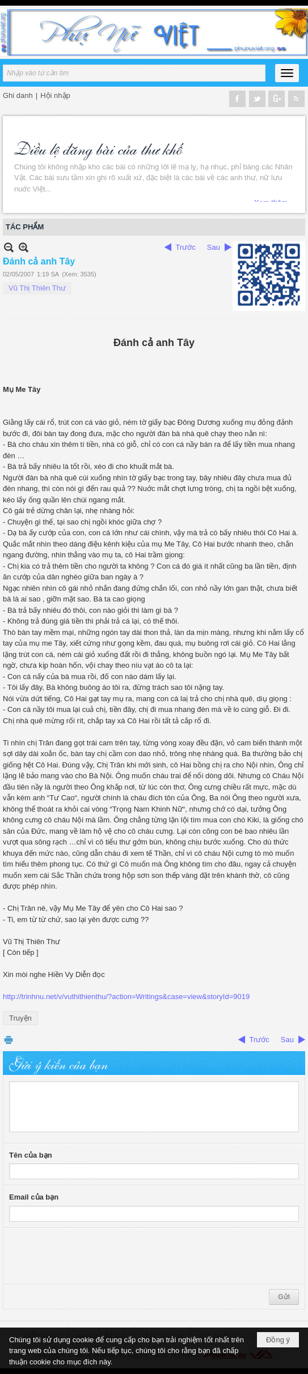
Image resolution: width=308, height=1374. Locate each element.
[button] (287, 73)
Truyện (20, 1018)
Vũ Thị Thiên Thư (37, 288)
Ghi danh (18, 95)
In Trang (8, 1040)
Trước (186, 247)
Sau (213, 247)
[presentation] (95, 1256)
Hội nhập (55, 95)
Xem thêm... (274, 196)
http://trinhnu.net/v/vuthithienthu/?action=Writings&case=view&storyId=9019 (126, 996)
